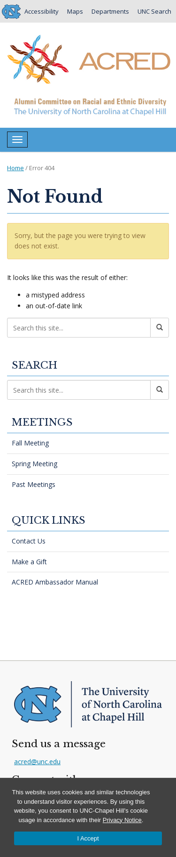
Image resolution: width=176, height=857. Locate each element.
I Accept (88, 838)
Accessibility (41, 11)
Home (15, 168)
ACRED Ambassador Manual (55, 581)
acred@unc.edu (37, 761)
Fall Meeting (30, 442)
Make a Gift (29, 561)
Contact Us (29, 540)
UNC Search (154, 11)
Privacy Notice (122, 820)
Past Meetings (33, 484)
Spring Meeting (34, 463)
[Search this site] (79, 328)
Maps (75, 11)
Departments (110, 11)
